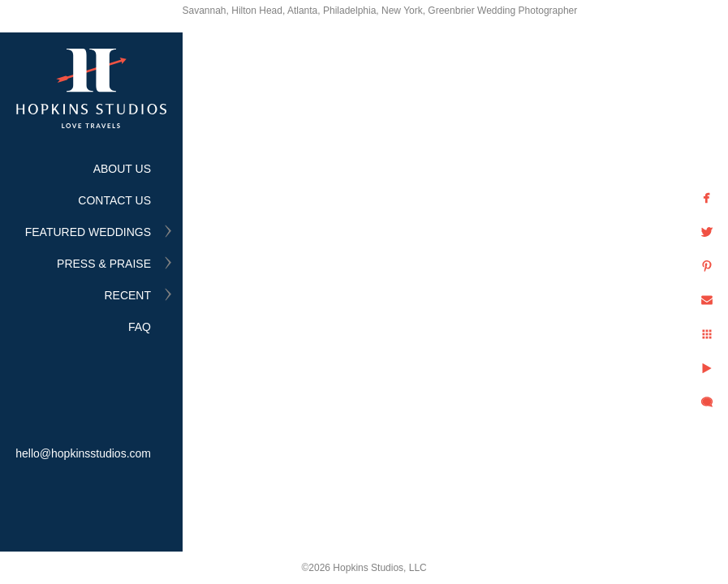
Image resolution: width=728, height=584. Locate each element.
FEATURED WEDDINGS (88, 231)
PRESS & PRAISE (104, 263)
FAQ (139, 326)
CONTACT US (114, 200)
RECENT (127, 295)
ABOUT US (122, 168)
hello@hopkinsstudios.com (83, 453)
